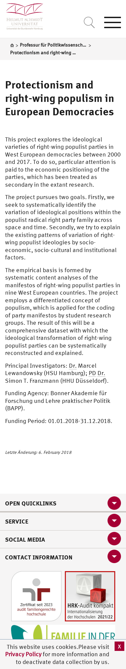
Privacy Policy (24, 654)
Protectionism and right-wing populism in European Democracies (59, 98)
